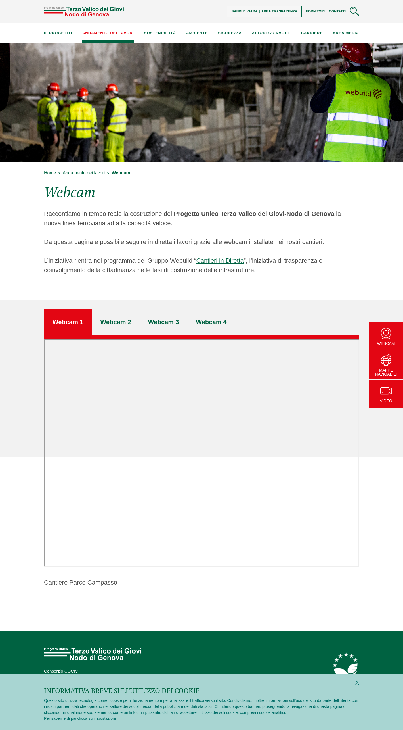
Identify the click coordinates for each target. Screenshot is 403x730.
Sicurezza (230, 33)
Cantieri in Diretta (220, 260)
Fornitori (315, 11)
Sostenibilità (160, 33)
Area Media (346, 33)
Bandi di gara (244, 11)
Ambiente (197, 33)
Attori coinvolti (271, 33)
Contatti (337, 11)
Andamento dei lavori (108, 33)
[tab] (68, 322)
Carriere (312, 33)
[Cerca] (354, 11)
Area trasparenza (279, 11)
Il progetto (58, 33)
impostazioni (105, 718)
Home (50, 172)
